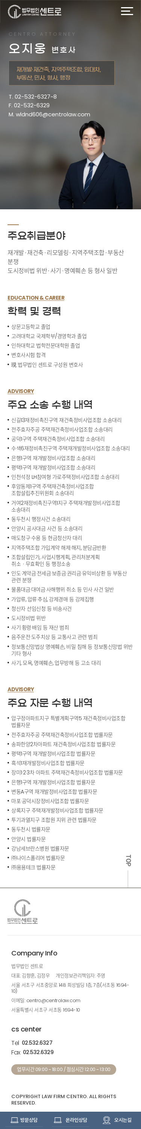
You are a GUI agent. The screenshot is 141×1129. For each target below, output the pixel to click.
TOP (128, 861)
